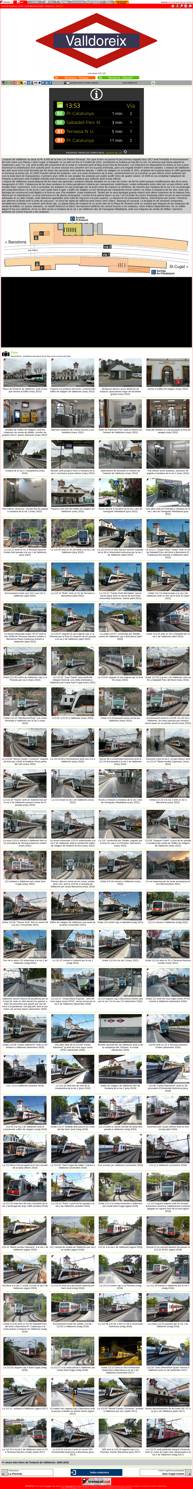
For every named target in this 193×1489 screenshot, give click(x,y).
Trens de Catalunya (9, 6)
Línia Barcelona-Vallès (34, 6)
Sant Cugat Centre (173, 1473)
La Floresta (15, 1473)
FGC (21, 6)
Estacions (49, 6)
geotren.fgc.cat (114, 152)
